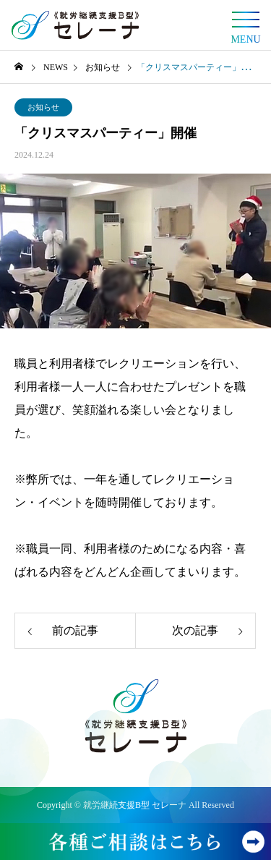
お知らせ (43, 107)
